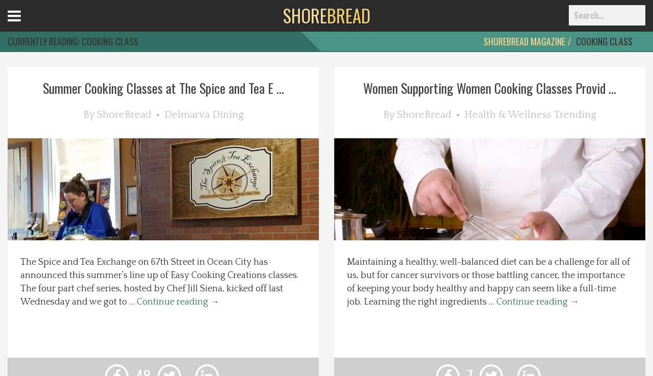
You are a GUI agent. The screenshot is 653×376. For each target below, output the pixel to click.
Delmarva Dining (204, 114)
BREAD (326, 15)
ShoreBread (124, 114)
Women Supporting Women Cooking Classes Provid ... (489, 88)
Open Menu (27, 25)
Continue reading (178, 302)
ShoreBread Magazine (524, 41)
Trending (575, 114)
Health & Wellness (507, 114)
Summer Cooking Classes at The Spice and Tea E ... (163, 88)
